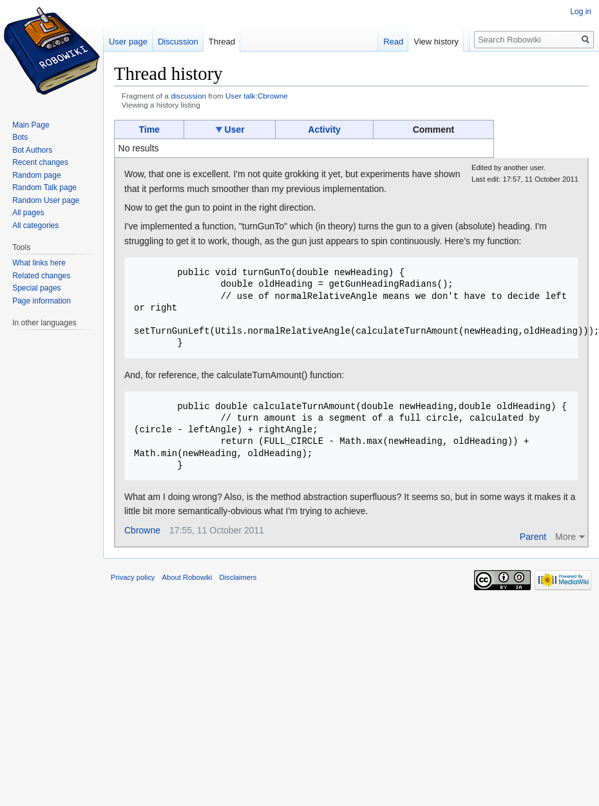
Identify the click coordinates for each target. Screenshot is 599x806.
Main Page (30, 125)
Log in (580, 11)
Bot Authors (32, 150)
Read (396, 41)
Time (148, 129)
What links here (39, 262)
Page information (41, 300)
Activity (324, 129)
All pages (28, 212)
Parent (533, 537)
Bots (20, 137)
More (565, 537)
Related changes (41, 275)
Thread (222, 41)
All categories (35, 225)
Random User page (45, 200)
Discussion (178, 41)
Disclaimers (238, 577)
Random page (36, 175)
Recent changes (40, 162)
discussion (188, 95)
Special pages (36, 288)
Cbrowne (142, 530)
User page (128, 41)
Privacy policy (133, 577)
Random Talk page (44, 187)
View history (439, 41)
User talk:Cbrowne (256, 95)
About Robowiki (187, 577)
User (235, 129)
